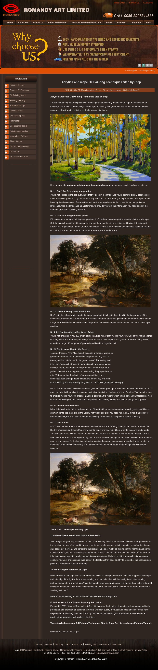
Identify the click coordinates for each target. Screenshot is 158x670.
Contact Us (134, 3)
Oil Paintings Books (18, 126)
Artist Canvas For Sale (107, 650)
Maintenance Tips (17, 105)
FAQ (67, 644)
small (136, 90)
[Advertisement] (16, 216)
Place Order (119, 3)
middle (130, 90)
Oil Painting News (18, 95)
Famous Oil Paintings (19, 90)
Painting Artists (16, 110)
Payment (48, 644)
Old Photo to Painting (19, 146)
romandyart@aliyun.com (107, 653)
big (124, 90)
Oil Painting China (50, 650)
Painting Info (131, 70)
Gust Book (148, 3)
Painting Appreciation (19, 131)
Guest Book (104, 644)
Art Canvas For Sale (19, 157)
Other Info (14, 151)
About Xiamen (16, 141)
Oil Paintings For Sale (30, 650)
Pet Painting (15, 121)
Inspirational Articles (18, 136)
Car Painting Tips (17, 116)
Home (39, 644)
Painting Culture (17, 85)
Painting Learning (147, 70)
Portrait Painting (125, 650)
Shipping (59, 644)
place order (117, 644)
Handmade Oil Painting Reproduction (77, 650)
